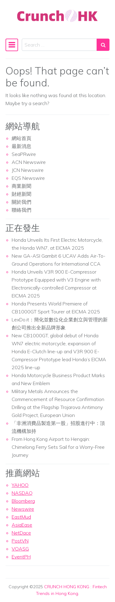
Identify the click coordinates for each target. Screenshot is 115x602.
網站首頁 (21, 138)
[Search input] (59, 45)
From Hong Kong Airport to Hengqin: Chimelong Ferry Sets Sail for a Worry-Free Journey (58, 447)
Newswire (23, 509)
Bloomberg (23, 501)
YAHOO (20, 485)
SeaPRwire (24, 154)
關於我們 (21, 202)
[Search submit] (103, 45)
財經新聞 (21, 194)
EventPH (21, 557)
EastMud (21, 517)
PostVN (20, 541)
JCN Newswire (28, 170)
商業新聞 (21, 186)
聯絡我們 (21, 210)
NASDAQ (22, 493)
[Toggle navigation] (12, 45)
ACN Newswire (29, 162)
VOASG (20, 549)
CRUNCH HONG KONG (66, 586)
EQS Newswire (28, 178)
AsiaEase (22, 525)
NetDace (21, 533)
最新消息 (21, 146)
